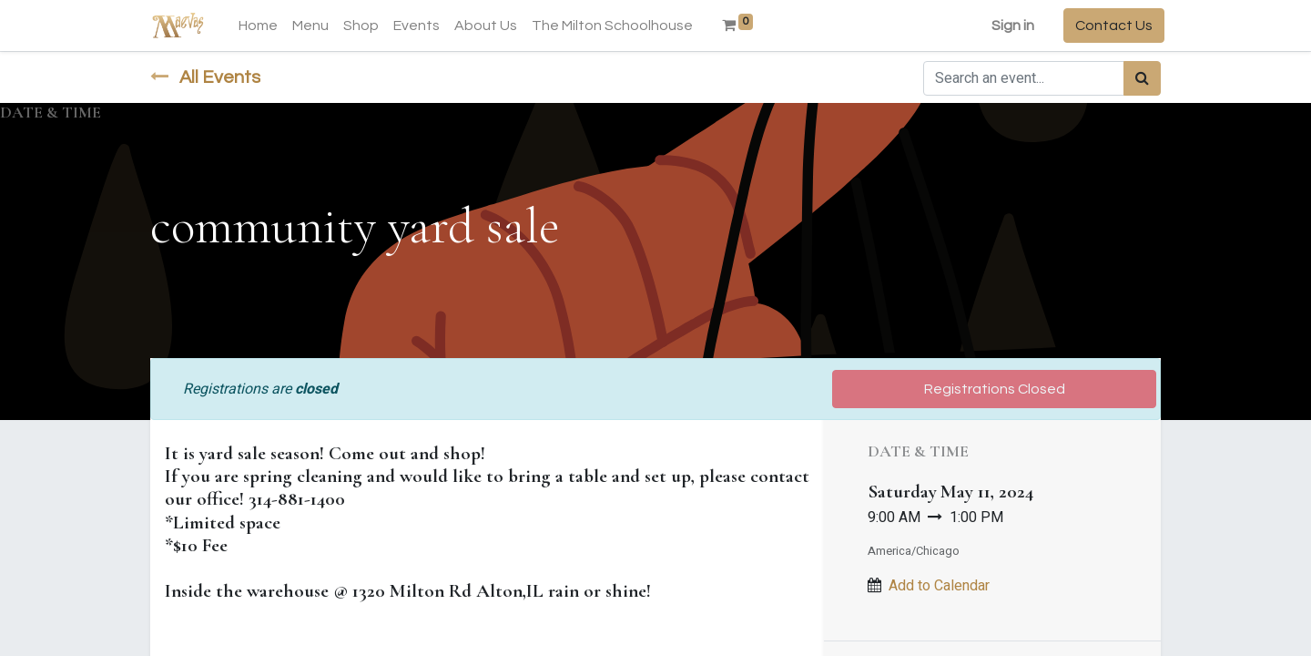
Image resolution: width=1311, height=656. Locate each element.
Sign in (1009, 25)
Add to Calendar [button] (939, 586)
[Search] (1142, 78)
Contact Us (1110, 25)
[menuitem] (262, 25)
